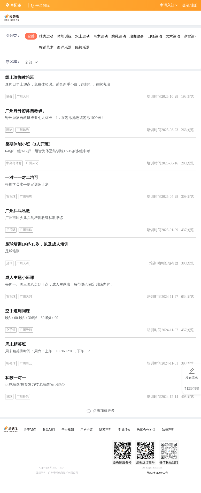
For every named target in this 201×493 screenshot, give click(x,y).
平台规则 (67, 429)
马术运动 (100, 36)
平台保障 (42, 5)
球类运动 (46, 36)
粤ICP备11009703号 (157, 473)
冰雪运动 (191, 36)
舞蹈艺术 (46, 47)
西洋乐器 (64, 47)
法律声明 (168, 429)
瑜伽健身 (136, 36)
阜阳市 (15, 5)
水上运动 (82, 36)
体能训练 (64, 36)
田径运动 (155, 36)
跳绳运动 (118, 36)
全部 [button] (31, 62)
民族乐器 (82, 47)
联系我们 (49, 429)
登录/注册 (190, 5)
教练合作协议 (146, 429)
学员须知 (124, 429)
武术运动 (173, 36)
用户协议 (86, 429)
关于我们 (30, 429)
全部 (31, 36)
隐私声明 (105, 429)
